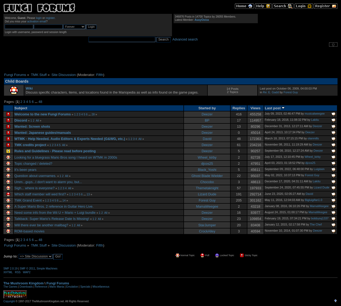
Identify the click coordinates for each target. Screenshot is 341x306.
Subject (20, 108)
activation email (36, 21)
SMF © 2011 (27, 268)
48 (40, 102)
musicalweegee (315, 113)
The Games (10, 286)
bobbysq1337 (319, 218)
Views (256, 108)
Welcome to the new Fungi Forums (42, 114)
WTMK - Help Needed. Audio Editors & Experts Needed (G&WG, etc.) (69, 139)
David (207, 139)
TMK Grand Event (28, 200)
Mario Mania (56, 286)
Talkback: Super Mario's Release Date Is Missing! (51, 219)
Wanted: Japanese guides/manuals (42, 133)
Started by (207, 108)
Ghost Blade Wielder (207, 176)
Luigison (319, 169)
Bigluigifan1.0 (313, 200)
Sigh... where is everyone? (34, 188)
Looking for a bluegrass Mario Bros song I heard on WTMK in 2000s (65, 157)
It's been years (25, 170)
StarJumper (207, 225)
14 (64, 200)
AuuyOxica (202, 19)
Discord (20, 120)
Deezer (207, 114)
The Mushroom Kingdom (23, 283)
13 (88, 194)
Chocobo (207, 182)
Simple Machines (47, 268)
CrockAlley (207, 231)
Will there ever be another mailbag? (41, 225)
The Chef (316, 224)
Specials (85, 286)
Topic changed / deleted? (33, 164)
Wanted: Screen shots (32, 126)
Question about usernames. (35, 176)
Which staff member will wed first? (40, 194)
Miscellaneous (101, 286)
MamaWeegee (207, 206)
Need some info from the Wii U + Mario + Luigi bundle (54, 213)
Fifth (99, 75)
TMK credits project (30, 145)
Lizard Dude (322, 187)
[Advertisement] (171, 60)
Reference (41, 286)
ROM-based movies (29, 231)
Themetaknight (207, 188)
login (39, 18)
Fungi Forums (57, 283)
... (36, 102)
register (50, 18)
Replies (238, 108)
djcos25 (207, 164)
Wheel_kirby (207, 157)
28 (93, 114)
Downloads (26, 286)
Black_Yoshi (207, 170)
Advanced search (185, 39)
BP (207, 120)
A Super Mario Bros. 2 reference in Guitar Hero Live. (54, 206)
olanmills (313, 138)
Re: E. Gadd (271, 92)
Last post (275, 108)
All (37, 120)
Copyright (9, 301)
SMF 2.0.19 (10, 268)
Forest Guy (291, 92)
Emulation (72, 286)
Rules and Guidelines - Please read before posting (55, 151)
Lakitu (315, 119)
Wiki (29, 88)
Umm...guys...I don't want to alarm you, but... (48, 182)
